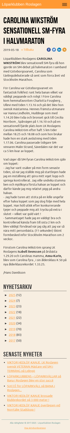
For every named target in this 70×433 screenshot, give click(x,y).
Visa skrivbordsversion (35, 428)
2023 (12, 306)
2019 (12, 329)
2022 (12, 312)
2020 (12, 323)
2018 (12, 334)
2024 (12, 300)
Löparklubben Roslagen (21, 4)
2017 (12, 340)
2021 (12, 317)
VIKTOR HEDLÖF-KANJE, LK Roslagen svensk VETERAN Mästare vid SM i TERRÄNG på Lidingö (32, 367)
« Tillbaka (27, 49)
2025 (12, 295)
